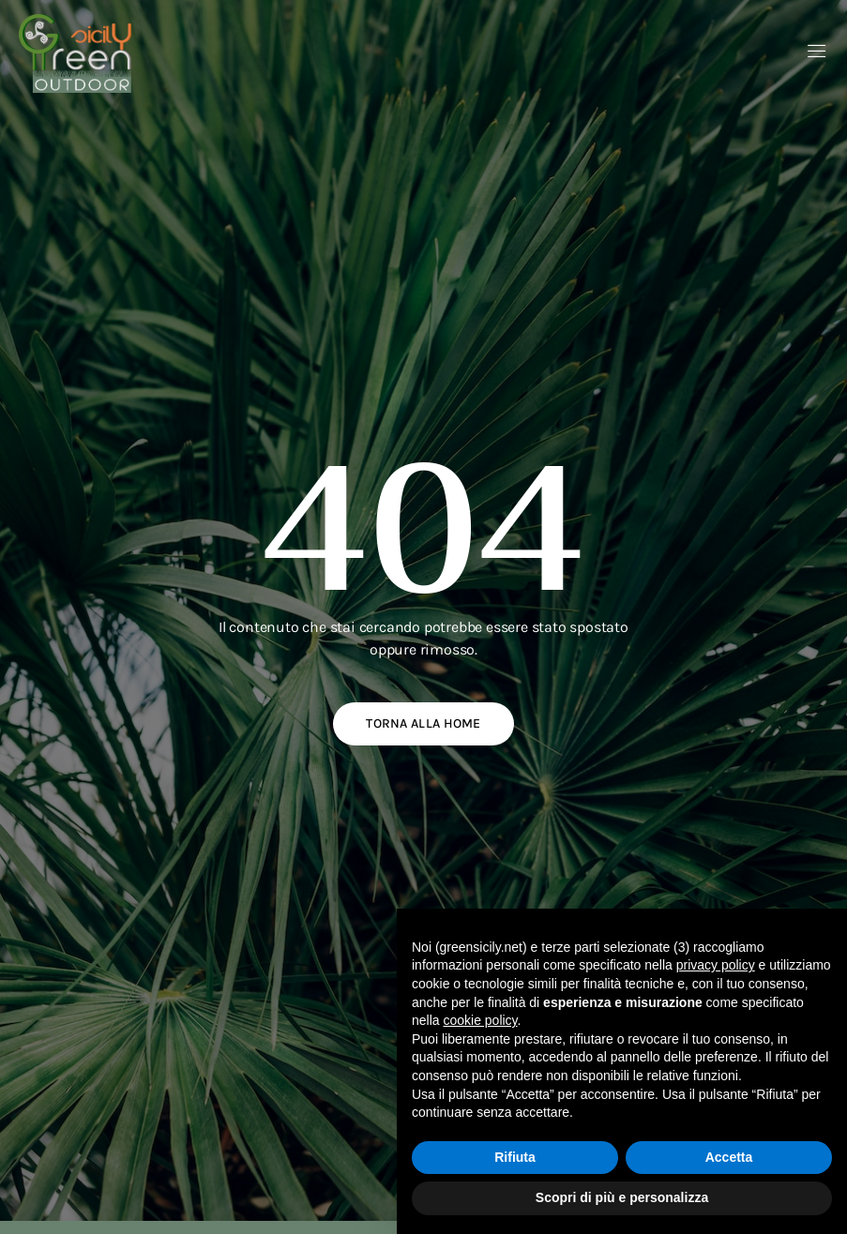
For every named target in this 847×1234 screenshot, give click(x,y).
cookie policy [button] (480, 1020)
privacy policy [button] (715, 964)
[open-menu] (817, 53)
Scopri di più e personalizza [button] (622, 1197)
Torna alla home (423, 723)
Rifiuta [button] (515, 1157)
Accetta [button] (729, 1157)
